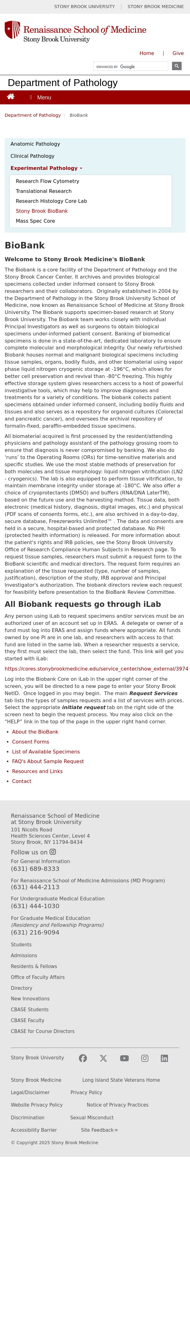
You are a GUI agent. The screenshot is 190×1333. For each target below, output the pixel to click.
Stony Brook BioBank (42, 211)
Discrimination (27, 1118)
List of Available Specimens (46, 752)
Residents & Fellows (34, 966)
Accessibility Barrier (34, 1130)
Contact (21, 781)
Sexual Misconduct (92, 1118)
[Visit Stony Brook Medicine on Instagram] (149, 1061)
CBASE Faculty (27, 1020)
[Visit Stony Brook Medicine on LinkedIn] (169, 1061)
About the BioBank (35, 732)
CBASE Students (30, 1009)
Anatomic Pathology (35, 144)
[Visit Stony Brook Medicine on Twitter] (108, 1061)
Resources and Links (37, 771)
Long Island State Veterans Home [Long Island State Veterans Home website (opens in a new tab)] (121, 1080)
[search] (128, 67)
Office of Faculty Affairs (38, 977)
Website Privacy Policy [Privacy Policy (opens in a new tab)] (37, 1105)
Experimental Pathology (46, 168)
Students (21, 945)
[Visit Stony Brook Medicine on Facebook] (88, 1061)
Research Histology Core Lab (51, 201)
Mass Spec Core (35, 221)
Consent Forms (30, 742)
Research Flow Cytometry (47, 181)
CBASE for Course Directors (43, 1031)
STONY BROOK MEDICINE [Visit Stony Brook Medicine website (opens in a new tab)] (156, 6)
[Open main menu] (40, 97)
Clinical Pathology (33, 156)
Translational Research (44, 191)
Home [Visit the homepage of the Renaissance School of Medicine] (146, 53)
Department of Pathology (63, 82)
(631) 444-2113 (35, 887)
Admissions (24, 955)
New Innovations (30, 999)
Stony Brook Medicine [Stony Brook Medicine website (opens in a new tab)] (36, 1080)
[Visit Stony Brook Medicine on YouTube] (129, 1061)
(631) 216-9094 (35, 932)
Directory (21, 988)
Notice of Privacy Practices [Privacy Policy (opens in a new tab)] (118, 1105)
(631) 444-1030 (35, 906)
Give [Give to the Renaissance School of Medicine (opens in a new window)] (178, 53)
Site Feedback (99, 1130)
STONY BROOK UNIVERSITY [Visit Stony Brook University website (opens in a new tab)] (84, 6)
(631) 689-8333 (35, 868)
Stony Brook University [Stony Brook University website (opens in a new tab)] (37, 1058)
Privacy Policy (86, 1092)
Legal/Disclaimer (30, 1092)
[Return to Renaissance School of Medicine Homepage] (11, 96)
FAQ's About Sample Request (48, 761)
